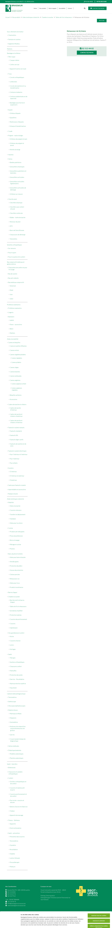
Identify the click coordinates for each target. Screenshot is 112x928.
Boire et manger (15, 540)
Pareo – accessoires (16, 324)
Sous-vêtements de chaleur (15, 32)
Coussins (12, 623)
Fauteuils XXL (14, 435)
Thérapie (12, 658)
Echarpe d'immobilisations (18, 126)
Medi (11, 290)
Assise (12, 636)
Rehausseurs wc (15, 579)
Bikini (11, 329)
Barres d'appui (12, 592)
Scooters (11, 468)
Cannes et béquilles (14, 342)
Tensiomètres (12, 697)
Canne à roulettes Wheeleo (18, 346)
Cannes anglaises (15, 380)
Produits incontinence (16, 587)
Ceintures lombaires (16, 92)
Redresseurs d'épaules (17, 122)
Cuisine (10, 528)
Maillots (9, 49)
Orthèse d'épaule (15, 113)
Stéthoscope (12, 701)
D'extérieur (13, 480)
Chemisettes (12, 35)
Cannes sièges (14, 367)
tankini (12, 320)
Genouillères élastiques (17, 167)
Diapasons (13, 718)
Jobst (11, 299)
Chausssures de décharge (17, 234)
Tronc (10, 74)
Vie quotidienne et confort (16, 633)
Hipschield (13, 688)
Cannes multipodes (15, 376)
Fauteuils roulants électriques (17, 451)
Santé (10, 654)
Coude (10, 131)
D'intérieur (13, 471)
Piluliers (12, 549)
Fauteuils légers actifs (16, 439)
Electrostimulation (15, 828)
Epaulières (13, 117)
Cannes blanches (15, 372)
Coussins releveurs (15, 510)
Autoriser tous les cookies (98, 903)
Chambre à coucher (47, 17)
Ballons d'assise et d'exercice (18, 806)
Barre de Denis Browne (17, 230)
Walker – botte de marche (17, 217)
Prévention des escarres (17, 836)
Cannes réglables (16, 358)
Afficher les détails (87, 925)
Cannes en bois (14, 350)
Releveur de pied (15, 222)
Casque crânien (14, 60)
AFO (11, 226)
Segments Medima (14, 44)
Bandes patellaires (15, 162)
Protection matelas (15, 615)
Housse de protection (16, 570)
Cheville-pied (12, 199)
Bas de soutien (12, 274)
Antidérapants (14, 561)
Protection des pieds (16, 675)
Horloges (13, 649)
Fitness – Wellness (14, 820)
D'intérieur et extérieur (17, 476)
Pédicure (12, 866)
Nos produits (16, 17)
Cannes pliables (16, 362)
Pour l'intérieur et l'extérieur (18, 454)
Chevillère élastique (16, 202)
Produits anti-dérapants (17, 531)
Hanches (11, 154)
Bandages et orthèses (13, 53)
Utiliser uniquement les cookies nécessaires (99, 915)
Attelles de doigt (15, 149)
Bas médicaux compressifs (16, 282)
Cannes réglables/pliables (18, 354)
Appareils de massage (16, 815)
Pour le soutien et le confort (16, 257)
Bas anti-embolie (13, 278)
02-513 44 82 (12, 892)
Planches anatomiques (16, 758)
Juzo (11, 294)
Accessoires (13, 399)
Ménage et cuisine (15, 544)
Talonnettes (13, 239)
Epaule (10, 110)
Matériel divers (13, 710)
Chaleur (12, 811)
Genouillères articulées (17, 177)
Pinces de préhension (16, 536)
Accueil (7, 17)
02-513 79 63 (12, 896)
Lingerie (10, 312)
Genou (10, 159)
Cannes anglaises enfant (18, 384)
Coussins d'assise (15, 641)
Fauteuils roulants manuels (16, 427)
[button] (84, 8)
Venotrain (13, 286)
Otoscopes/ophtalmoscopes (16, 706)
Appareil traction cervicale (18, 69)
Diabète (12, 854)
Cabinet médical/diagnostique (16, 694)
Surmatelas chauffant (16, 611)
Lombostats (13, 82)
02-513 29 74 (12, 894)
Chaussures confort (16, 666)
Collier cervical (14, 64)
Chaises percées (15, 574)
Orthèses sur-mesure (16, 194)
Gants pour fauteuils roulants (17, 485)
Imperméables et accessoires (17, 489)
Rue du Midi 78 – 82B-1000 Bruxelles (18, 890)
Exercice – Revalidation (17, 679)
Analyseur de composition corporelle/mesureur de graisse (18, 728)
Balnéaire (11, 317)
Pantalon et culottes (14, 39)
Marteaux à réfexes (15, 713)
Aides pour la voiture (16, 523)
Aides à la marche (15, 506)
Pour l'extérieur (14, 459)
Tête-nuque (11, 57)
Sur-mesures (12, 248)
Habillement (13, 628)
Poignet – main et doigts (15, 135)
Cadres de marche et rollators (17, 404)
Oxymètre (13, 845)
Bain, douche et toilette (15, 554)
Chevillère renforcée (16, 213)
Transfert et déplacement (17, 514)
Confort (10, 778)
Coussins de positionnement (18, 619)
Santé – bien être (12, 764)
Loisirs (12, 645)
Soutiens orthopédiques (17, 662)
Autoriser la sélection (99, 909)
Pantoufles (13, 671)
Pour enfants (14, 463)
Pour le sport (12, 252)
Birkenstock (11, 767)
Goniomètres (14, 722)
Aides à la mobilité (12, 339)
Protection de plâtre (16, 566)
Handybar (13, 519)
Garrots (12, 735)
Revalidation (14, 849)
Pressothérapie (14, 862)
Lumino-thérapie (15, 858)
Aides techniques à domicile (30, 17)
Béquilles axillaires (15, 395)
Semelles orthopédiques (14, 245)
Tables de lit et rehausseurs (63, 17)
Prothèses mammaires (13, 304)
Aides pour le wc (15, 583)
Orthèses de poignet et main (18, 139)
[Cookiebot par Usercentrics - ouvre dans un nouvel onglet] (10, 925)
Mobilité (11, 502)
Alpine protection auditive (18, 683)
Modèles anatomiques (16, 754)
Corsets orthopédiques (17, 77)
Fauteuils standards (16, 431)
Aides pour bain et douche (18, 557)
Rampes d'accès (13, 494)
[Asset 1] (14, 8)
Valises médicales (13, 746)
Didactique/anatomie (14, 750)
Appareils (13, 824)
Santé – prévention (14, 833)
